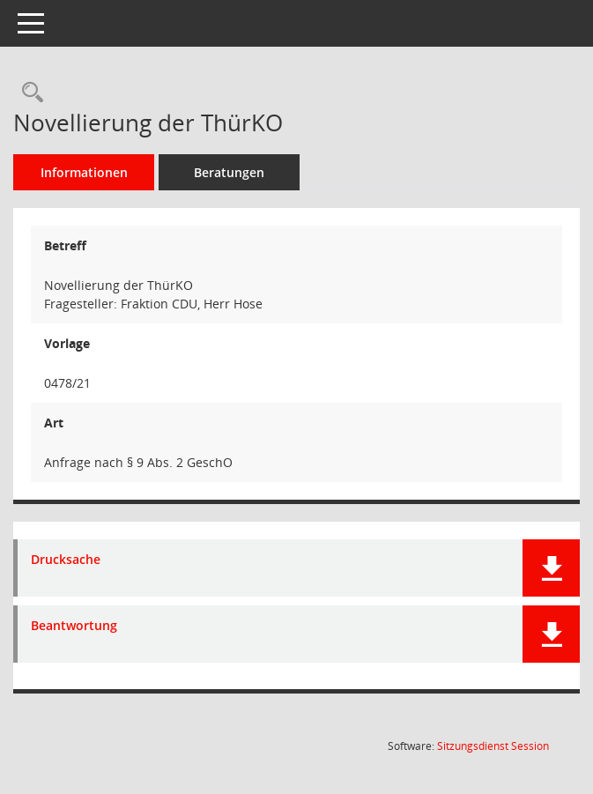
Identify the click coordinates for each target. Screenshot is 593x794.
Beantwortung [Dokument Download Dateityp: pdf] (74, 626)
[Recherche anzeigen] (28, 93)
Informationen (84, 172)
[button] (551, 568)
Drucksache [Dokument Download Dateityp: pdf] (65, 560)
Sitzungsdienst (493, 745)
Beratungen (229, 172)
